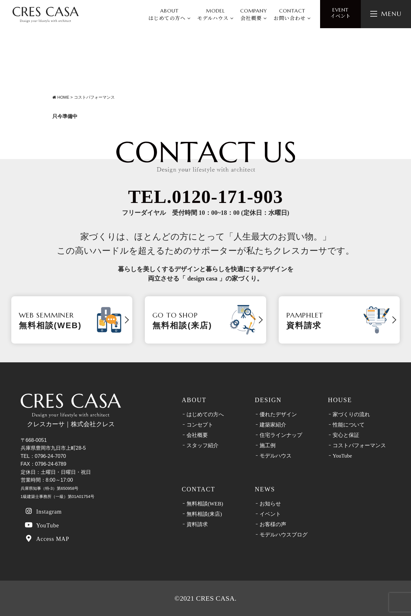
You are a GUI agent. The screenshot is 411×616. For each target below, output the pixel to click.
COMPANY (253, 15)
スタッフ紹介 (203, 445)
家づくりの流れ (351, 414)
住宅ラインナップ (281, 435)
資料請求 (197, 524)
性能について (349, 424)
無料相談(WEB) (205, 503)
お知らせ (270, 503)
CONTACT (292, 15)
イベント (340, 13)
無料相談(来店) (204, 514)
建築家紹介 (273, 424)
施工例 (268, 445)
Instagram (43, 511)
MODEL (215, 15)
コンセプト (200, 424)
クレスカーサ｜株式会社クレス (71, 410)
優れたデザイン (278, 414)
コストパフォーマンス (359, 445)
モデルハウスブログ (284, 534)
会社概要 (197, 435)
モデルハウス (276, 455)
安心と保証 (346, 435)
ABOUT (169, 15)
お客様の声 (273, 524)
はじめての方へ (205, 414)
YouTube (41, 525)
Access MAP (46, 538)
